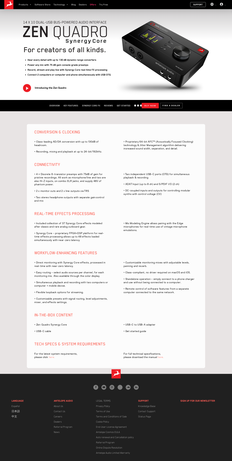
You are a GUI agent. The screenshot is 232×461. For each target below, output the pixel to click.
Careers (58, 416)
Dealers (83, 4)
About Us (58, 406)
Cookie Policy (102, 421)
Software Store (42, 4)
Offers (93, 4)
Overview (54, 105)
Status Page (144, 416)
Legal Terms (103, 401)
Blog (73, 4)
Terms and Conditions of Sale (111, 416)
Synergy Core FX (91, 105)
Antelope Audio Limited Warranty (113, 453)
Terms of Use (103, 411)
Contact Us (59, 411)
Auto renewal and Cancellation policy (115, 437)
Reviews (108, 105)
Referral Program (63, 427)
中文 (14, 416)
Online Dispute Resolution (109, 447)
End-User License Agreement (111, 427)
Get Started (123, 105)
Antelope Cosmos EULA (108, 432)
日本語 (16, 411)
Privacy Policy (103, 406)
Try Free (103, 4)
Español (16, 406)
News (57, 432)
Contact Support (146, 411)
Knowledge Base (146, 406)
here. (52, 357)
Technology (61, 4)
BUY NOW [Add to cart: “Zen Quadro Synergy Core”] (150, 105)
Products (25, 4)
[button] (171, 105)
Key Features (71, 105)
